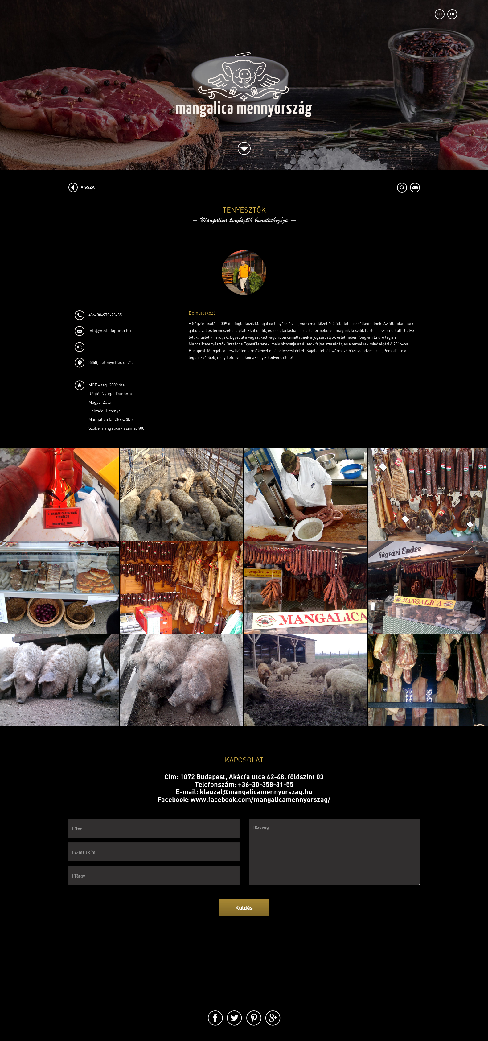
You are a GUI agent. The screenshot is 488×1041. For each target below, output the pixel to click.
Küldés (244, 907)
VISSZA (88, 187)
